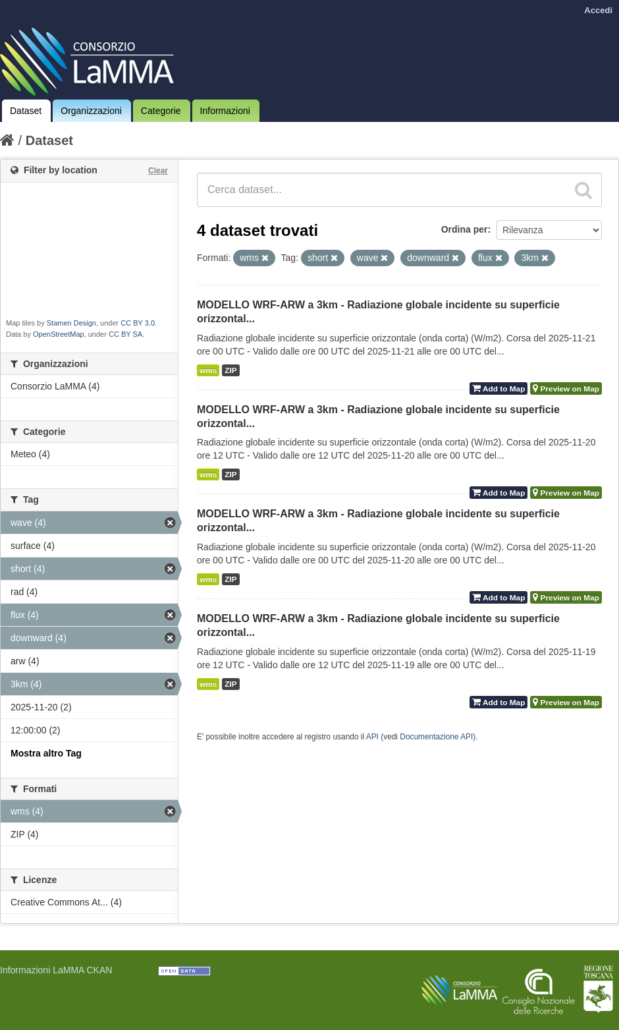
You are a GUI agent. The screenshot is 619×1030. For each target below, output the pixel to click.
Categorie (161, 110)
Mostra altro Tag (46, 753)
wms (208, 370)
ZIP (230, 370)
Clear (158, 170)
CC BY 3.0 (138, 323)
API (372, 736)
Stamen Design (71, 323)
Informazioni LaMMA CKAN (56, 970)
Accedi (598, 10)
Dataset (25, 110)
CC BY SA (125, 334)
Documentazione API (436, 736)
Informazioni (225, 110)
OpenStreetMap (58, 334)
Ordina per (464, 229)
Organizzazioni (91, 110)
